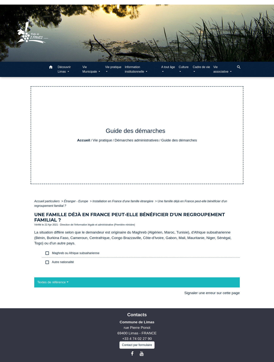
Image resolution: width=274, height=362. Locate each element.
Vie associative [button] (221, 69)
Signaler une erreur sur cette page (212, 293)
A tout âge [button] (168, 67)
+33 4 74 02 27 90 (137, 339)
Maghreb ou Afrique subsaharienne (72, 253)
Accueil (83, 140)
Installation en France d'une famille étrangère (123, 201)
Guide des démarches (179, 140)
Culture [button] (184, 67)
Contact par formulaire (137, 345)
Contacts (137, 314)
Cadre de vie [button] (201, 67)
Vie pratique (102, 140)
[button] (50, 67)
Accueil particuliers (47, 201)
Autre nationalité (59, 262)
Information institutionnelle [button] (135, 69)
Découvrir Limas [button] (64, 69)
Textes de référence (51, 282)
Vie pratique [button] (113, 67)
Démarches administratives (137, 140)
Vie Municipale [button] (90, 69)
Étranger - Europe (76, 201)
